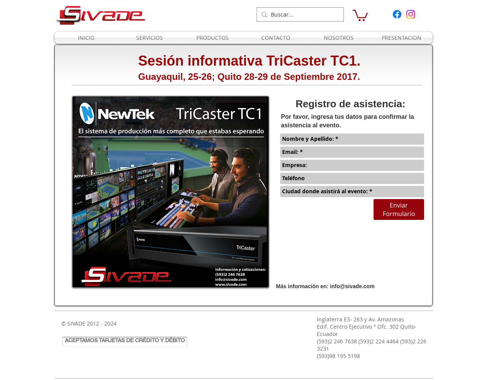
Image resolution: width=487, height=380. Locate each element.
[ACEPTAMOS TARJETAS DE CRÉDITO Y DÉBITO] (124, 341)
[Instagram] (410, 14)
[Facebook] (397, 14)
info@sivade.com (352, 286)
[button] (360, 14)
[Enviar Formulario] (399, 209)
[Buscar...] (299, 15)
